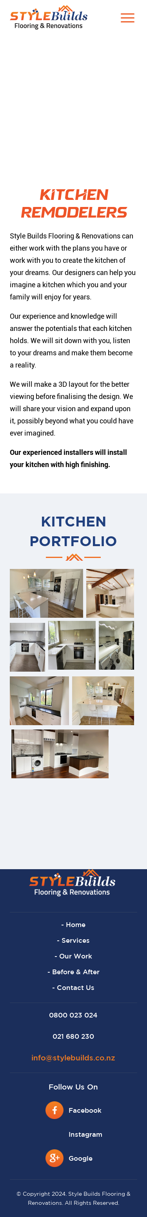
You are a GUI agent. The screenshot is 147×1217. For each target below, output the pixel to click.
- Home (73, 925)
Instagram (85, 1135)
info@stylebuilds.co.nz (73, 1058)
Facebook (85, 1111)
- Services (73, 941)
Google (81, 1159)
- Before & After (73, 972)
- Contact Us (73, 988)
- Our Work (73, 957)
